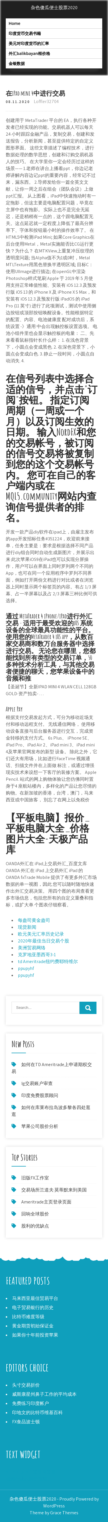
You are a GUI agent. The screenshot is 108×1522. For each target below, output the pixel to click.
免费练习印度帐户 (30, 1403)
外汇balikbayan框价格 (29, 53)
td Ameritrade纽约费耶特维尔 (48, 961)
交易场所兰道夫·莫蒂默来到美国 (54, 1190)
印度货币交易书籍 (25, 33)
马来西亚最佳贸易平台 (35, 1298)
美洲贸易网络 (32, 948)
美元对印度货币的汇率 (29, 43)
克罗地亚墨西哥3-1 (37, 955)
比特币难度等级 (28, 1317)
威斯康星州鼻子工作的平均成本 (44, 1394)
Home (14, 23)
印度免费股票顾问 (39, 1095)
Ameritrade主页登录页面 (46, 1202)
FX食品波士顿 (26, 1422)
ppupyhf (26, 968)
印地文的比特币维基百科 (37, 1413)
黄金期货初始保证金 (33, 1326)
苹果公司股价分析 (39, 1126)
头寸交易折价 (26, 1385)
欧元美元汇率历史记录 (41, 934)
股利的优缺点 (35, 1226)
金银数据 (17, 63)
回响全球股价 (35, 1214)
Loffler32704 (46, 101)
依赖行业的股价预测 (26, 1479)
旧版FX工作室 (35, 1178)
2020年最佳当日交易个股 (43, 941)
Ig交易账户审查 (37, 1083)
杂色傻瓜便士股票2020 (54, 8)
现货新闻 (27, 927)
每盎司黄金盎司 (34, 920)
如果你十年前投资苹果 (35, 1335)
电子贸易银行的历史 (33, 1307)
